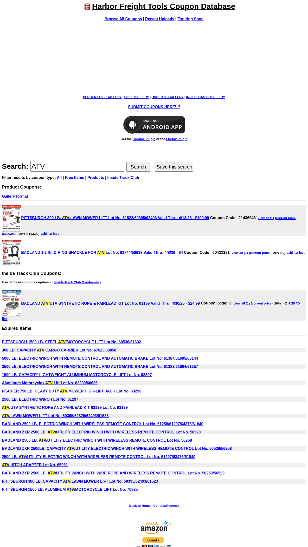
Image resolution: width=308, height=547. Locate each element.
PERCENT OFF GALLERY (102, 97)
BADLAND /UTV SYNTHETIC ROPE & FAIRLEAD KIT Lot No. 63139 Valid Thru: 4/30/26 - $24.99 (101, 303)
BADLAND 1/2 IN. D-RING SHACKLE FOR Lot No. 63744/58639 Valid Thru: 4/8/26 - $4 (92, 252)
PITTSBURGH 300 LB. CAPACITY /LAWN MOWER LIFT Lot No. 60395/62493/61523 (80, 481)
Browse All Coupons (123, 19)
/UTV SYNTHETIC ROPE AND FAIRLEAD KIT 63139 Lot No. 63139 (65, 407)
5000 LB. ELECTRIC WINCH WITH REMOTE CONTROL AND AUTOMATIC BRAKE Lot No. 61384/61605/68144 (100, 358)
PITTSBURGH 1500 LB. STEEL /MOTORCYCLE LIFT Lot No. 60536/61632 (71, 342)
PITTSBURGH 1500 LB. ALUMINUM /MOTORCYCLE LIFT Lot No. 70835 (70, 489)
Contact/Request (166, 505)
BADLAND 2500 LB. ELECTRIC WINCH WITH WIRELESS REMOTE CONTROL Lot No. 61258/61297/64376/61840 (102, 424)
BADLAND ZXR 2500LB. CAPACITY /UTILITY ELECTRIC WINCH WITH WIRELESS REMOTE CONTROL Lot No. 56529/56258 (117, 448)
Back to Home (140, 505)
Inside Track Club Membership (77, 282)
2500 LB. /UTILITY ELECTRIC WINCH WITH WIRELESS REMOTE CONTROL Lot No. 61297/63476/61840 (98, 457)
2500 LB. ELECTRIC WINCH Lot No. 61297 (40, 399)
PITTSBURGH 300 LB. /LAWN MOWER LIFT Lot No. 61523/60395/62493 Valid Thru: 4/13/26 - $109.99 (105, 218)
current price (260, 253)
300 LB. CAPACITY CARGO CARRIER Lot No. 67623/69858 (59, 350)
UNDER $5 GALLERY (168, 97)
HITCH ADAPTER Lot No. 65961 (35, 465)
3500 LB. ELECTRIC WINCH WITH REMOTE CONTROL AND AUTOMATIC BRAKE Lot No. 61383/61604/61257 (100, 367)
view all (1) (266, 218)
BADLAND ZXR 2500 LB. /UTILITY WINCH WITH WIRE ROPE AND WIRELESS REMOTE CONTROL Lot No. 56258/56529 (113, 473)
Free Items (74, 178)
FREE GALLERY (136, 97)
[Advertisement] (154, 58)
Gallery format (15, 196)
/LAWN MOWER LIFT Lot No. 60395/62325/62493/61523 (55, 416)
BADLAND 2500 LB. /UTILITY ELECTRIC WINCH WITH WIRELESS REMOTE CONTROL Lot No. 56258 (97, 440)
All (59, 178)
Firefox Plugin (176, 139)
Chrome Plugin (144, 139)
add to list (49, 233)
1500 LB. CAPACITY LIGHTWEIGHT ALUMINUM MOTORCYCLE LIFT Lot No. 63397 (77, 375)
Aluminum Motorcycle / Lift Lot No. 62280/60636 (49, 383)
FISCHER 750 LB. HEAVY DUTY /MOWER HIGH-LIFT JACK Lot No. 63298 (71, 391)
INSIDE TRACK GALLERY (205, 97)
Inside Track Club (123, 178)
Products (95, 178)
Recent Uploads (159, 19)
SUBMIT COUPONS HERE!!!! (154, 107)
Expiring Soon (191, 19)
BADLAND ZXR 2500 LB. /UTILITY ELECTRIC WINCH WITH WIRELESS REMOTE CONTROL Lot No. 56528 (101, 432)
